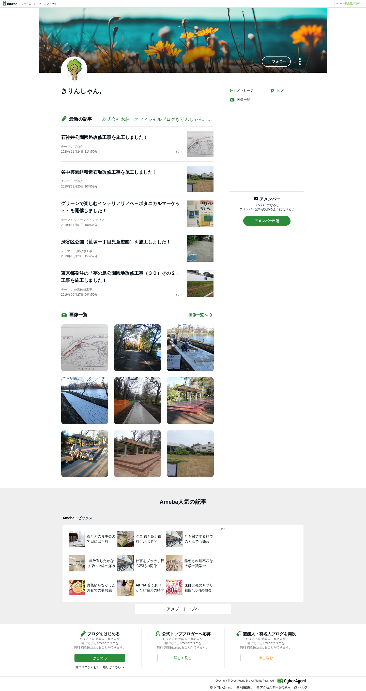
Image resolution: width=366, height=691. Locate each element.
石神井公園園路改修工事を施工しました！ (104, 137)
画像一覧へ (201, 315)
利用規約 (244, 687)
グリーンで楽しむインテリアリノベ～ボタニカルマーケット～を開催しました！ (120, 207)
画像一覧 (240, 99)
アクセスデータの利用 (273, 687)
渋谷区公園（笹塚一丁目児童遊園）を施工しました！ (116, 241)
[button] (276, 61)
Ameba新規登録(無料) (348, 3)
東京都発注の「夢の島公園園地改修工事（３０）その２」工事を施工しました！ (120, 277)
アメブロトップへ (183, 609)
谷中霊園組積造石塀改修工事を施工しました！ (109, 172)
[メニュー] (300, 61)
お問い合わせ (221, 687)
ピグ (277, 90)
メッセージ (241, 90)
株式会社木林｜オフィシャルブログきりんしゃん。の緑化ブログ (168, 119)
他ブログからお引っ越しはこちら (98, 667)
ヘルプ (301, 687)
